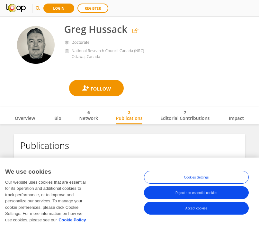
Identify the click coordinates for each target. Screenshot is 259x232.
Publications (129, 115)
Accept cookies (196, 210)
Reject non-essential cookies (196, 194)
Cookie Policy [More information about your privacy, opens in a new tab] (72, 221)
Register (93, 8)
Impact (236, 118)
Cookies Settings (196, 179)
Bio (57, 118)
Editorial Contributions (185, 115)
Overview (25, 118)
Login (59, 8)
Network (88, 115)
